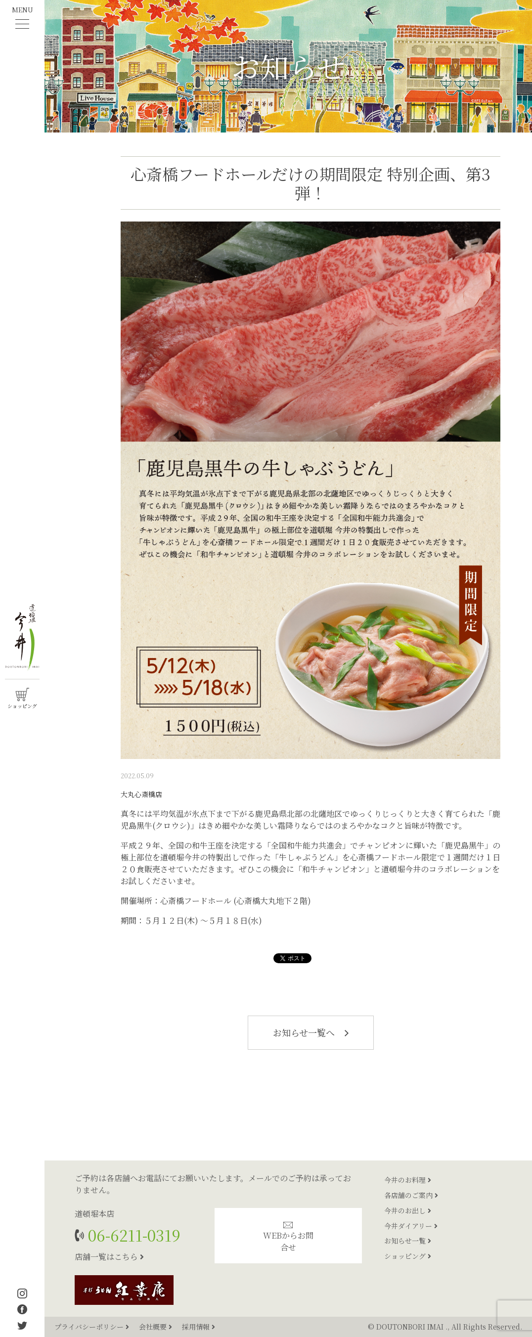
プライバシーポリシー (92, 1327)
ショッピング (407, 1256)
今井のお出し (407, 1210)
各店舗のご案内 (411, 1195)
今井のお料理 (407, 1180)
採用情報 (198, 1327)
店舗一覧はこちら (109, 1256)
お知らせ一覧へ (311, 1032)
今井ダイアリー (411, 1226)
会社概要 (156, 1327)
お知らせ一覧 (407, 1241)
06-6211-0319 (132, 1235)
